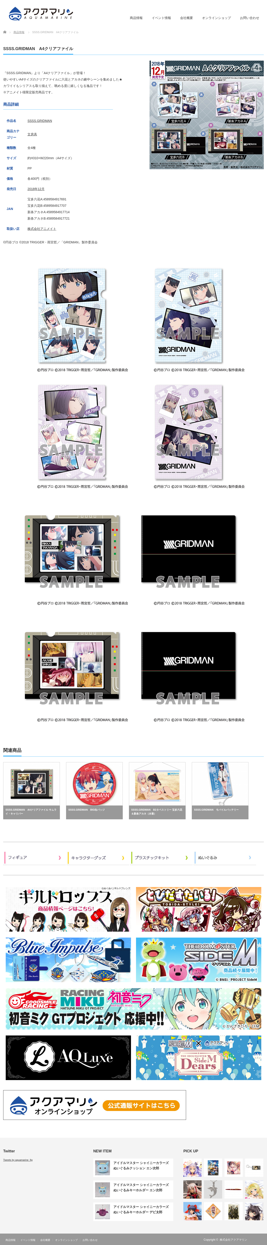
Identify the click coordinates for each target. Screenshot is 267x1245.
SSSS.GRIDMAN (39, 121)
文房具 (32, 134)
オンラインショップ (216, 18)
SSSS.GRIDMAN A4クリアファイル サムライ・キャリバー (30, 811)
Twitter (261, 1239)
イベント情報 (161, 18)
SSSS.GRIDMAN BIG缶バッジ (86, 809)
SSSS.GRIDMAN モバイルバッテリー (216, 809)
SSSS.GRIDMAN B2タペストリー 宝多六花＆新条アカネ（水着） (156, 811)
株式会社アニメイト (41, 229)
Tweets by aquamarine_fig (17, 1160)
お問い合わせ (249, 18)
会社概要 (186, 18)
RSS (254, 1239)
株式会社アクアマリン (233, 1239)
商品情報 (136, 18)
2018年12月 (36, 189)
